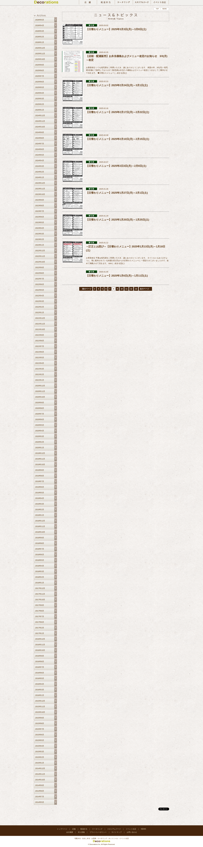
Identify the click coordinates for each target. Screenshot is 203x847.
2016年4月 (39, 684)
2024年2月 (39, 172)
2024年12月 (40, 115)
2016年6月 (39, 673)
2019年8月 (39, 476)
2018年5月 (39, 560)
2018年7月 (39, 549)
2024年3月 (39, 166)
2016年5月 (39, 678)
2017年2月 (39, 628)
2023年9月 (39, 200)
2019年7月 (39, 481)
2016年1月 (39, 695)
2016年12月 (40, 639)
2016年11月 (40, 645)
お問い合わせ (132, 832)
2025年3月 (39, 99)
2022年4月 (39, 296)
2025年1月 (39, 110)
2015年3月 (39, 751)
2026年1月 (39, 42)
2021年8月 (39, 341)
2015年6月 (39, 735)
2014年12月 (40, 768)
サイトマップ (117, 832)
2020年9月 (39, 402)
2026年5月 (39, 20)
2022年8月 (39, 273)
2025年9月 (39, 65)
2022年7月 (39, 279)
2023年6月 (39, 217)
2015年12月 (40, 701)
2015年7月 (39, 729)
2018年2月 (39, 577)
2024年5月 (39, 155)
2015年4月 (39, 746)
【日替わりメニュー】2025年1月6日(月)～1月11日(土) (117, 275)
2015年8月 (39, 723)
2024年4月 (39, 160)
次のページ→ (145, 289)
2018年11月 (40, 526)
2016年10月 (40, 650)
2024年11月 (40, 121)
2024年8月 (39, 138)
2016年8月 (39, 661)
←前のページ (85, 289)
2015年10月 (40, 712)
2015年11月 (40, 706)
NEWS (143, 829)
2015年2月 (39, 757)
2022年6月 (39, 284)
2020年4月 (39, 431)
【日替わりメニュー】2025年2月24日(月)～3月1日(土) (117, 85)
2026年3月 (39, 31)
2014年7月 (39, 796)
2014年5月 (39, 802)
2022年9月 (39, 267)
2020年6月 (39, 419)
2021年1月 (39, 380)
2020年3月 (39, 436)
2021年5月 (39, 357)
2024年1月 (39, 177)
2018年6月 (39, 554)
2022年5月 (39, 290)
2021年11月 (40, 324)
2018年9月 (39, 538)
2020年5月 (39, 425)
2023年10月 (40, 194)
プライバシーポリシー (98, 832)
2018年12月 (40, 521)
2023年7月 (39, 211)
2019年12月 (40, 453)
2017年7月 (39, 616)
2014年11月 (40, 774)
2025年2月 (39, 104)
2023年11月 (40, 189)
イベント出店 (131, 829)
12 (131, 289)
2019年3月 (39, 504)
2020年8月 (39, 408)
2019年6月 (39, 487)
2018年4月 (39, 566)
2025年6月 (39, 82)
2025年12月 (40, 48)
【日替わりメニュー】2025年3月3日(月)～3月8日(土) (116, 29)
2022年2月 (39, 307)
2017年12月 (40, 588)
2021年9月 (39, 335)
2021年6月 (39, 352)
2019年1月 (39, 515)
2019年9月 (39, 470)
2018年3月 (39, 571)
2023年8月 (39, 205)
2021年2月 (39, 374)
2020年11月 (40, 391)
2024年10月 (40, 127)
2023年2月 (39, 239)
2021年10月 (40, 329)
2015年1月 (39, 763)
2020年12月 (40, 386)
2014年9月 (39, 785)
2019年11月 (40, 459)
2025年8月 (39, 70)
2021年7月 (39, 346)
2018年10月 (40, 532)
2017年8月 (39, 611)
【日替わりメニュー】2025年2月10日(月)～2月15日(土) (117, 139)
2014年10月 (40, 780)
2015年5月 (39, 740)
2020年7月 (39, 414)
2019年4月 (39, 498)
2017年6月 (39, 622)
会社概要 (69, 832)
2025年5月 (39, 87)
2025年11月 (40, 53)
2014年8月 (39, 791)
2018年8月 (39, 543)
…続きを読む (120, 73)
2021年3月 (39, 369)
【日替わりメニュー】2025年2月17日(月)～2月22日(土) (117, 112)
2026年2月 (39, 37)
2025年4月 (39, 93)
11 (126, 289)
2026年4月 (39, 25)
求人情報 (81, 832)
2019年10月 (40, 464)
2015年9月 (39, 718)
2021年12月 (40, 318)
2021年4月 (39, 363)
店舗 (74, 829)
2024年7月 (39, 144)
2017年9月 (39, 605)
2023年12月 (40, 183)
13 (136, 289)
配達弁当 (83, 829)
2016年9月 (39, 656)
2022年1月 (39, 312)
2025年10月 (40, 59)
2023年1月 (39, 245)
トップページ (62, 829)
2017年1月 (39, 633)
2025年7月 (39, 76)
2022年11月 (40, 256)
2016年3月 (39, 690)
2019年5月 (39, 493)
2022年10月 (40, 262)
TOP (157, 9)
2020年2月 (39, 442)
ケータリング (97, 829)
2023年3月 (39, 234)
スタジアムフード (114, 829)
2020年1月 (39, 448)
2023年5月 (39, 222)
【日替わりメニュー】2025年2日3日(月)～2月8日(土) (116, 166)
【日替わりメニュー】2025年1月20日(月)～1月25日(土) (117, 219)
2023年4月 (39, 228)
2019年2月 (39, 509)
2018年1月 (39, 583)
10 (122, 289)
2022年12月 (40, 250)
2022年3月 (39, 301)
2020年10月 (40, 397)
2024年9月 (39, 132)
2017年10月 (40, 599)
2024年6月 (39, 149)
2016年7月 (39, 667)
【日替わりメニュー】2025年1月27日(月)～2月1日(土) (117, 192)
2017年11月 (40, 594)
